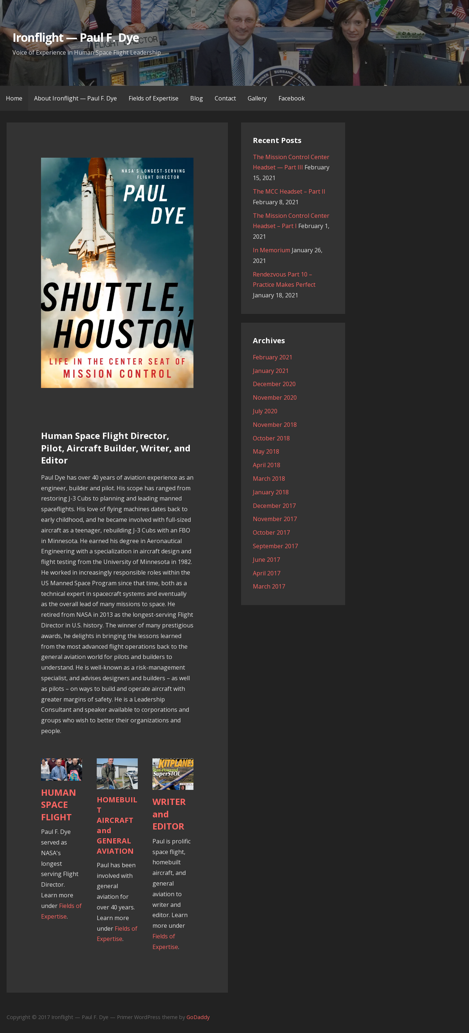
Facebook (291, 98)
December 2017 (274, 506)
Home (14, 98)
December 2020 (274, 384)
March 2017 (269, 586)
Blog (196, 98)
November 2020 (275, 397)
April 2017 (266, 573)
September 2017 (275, 546)
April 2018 (266, 465)
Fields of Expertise (153, 98)
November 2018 (275, 425)
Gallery (257, 98)
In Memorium (271, 250)
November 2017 (275, 519)
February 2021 (272, 357)
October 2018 (271, 438)
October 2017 (271, 532)
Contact (225, 98)
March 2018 (269, 479)
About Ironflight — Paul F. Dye (75, 98)
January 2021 (271, 371)
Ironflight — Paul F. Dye (75, 37)
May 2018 (266, 451)
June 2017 (266, 560)
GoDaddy (198, 1017)
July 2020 (265, 411)
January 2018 (271, 492)
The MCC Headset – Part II (289, 191)
